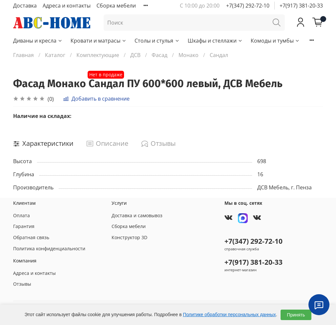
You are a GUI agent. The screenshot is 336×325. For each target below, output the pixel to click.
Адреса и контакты (67, 5)
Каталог (55, 55)
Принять (296, 314)
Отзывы (22, 284)
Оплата (21, 215)
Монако (188, 55)
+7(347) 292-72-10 (247, 5)
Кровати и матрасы (99, 40)
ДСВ (135, 55)
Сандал (219, 55)
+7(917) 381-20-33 (301, 5)
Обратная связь (31, 237)
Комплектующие (97, 55)
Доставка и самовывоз (137, 215)
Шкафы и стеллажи (215, 40)
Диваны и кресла (38, 40)
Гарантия (23, 226)
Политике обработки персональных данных (229, 314)
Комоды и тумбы (275, 40)
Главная (23, 55)
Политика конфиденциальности (49, 248)
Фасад (159, 55)
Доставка (25, 5)
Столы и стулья (157, 40)
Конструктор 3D (129, 237)
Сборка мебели (116, 5)
